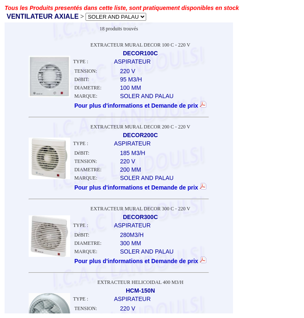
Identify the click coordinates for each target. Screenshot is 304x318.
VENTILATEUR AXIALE (42, 16)
